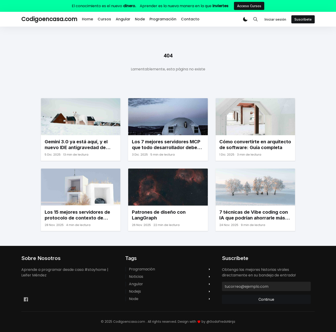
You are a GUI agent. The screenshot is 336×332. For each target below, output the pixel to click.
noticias (136, 276)
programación (142, 269)
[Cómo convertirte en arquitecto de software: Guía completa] (255, 129)
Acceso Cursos (249, 6)
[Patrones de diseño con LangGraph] (168, 200)
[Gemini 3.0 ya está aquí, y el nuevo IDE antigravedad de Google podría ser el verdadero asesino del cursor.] (80, 129)
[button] (245, 19)
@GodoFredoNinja (220, 321)
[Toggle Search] (255, 19)
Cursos (104, 19)
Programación (162, 19)
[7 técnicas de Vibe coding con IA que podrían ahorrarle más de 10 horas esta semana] (255, 200)
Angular (123, 19)
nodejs (135, 291)
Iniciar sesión (275, 19)
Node (140, 19)
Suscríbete (303, 19)
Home (87, 19)
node (133, 299)
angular (136, 284)
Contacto (190, 19)
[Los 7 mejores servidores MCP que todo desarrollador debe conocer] (168, 129)
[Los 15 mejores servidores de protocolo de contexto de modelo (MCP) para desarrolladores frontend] (80, 200)
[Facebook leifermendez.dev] (26, 299)
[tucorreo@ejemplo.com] (266, 286)
